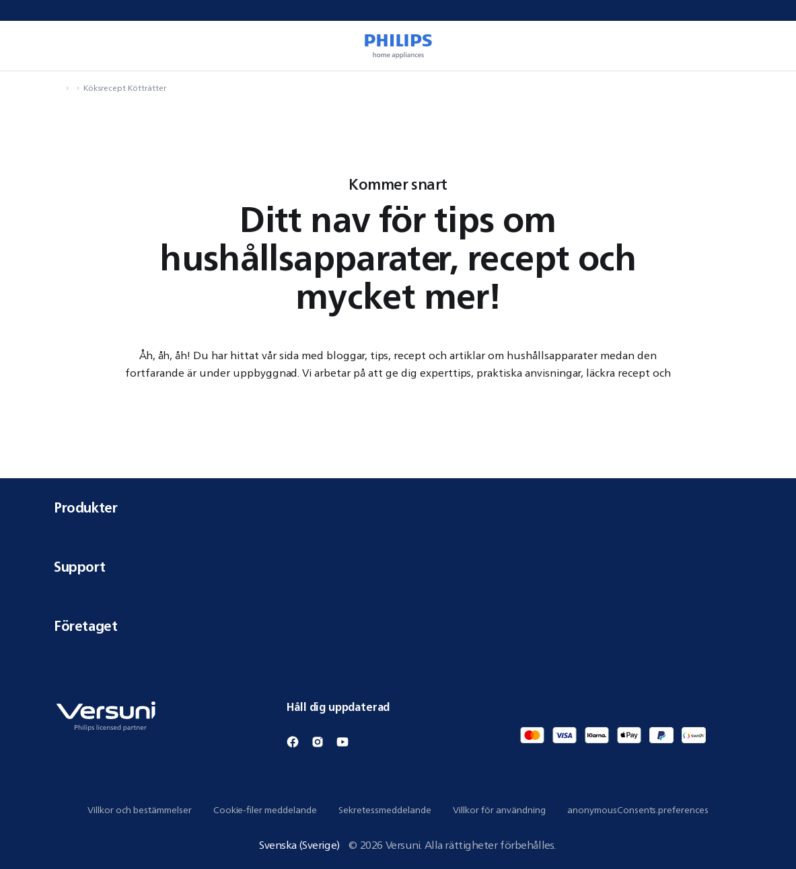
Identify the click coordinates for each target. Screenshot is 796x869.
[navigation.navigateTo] (58, 87)
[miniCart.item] (766, 46)
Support (398, 566)
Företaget (398, 626)
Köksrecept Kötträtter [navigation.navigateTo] (124, 87)
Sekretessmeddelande (384, 809)
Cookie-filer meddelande (265, 809)
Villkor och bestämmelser (139, 809)
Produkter (398, 507)
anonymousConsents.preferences (638, 809)
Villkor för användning (499, 809)
